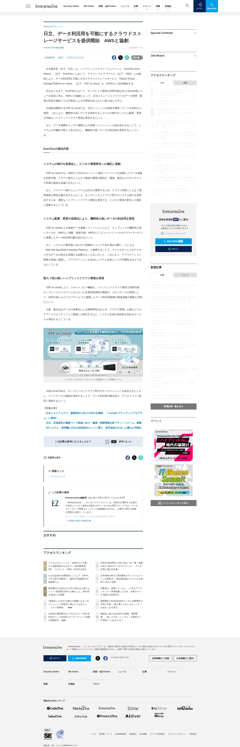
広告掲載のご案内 (185, 713)
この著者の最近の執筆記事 (78, 576)
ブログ (96, 739)
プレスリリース (57, 531)
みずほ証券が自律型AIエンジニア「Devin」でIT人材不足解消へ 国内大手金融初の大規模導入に (69, 633)
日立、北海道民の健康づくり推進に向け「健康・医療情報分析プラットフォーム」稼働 (93, 423)
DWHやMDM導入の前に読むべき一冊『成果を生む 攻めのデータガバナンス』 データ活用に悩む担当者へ (121, 621)
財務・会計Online (107, 6)
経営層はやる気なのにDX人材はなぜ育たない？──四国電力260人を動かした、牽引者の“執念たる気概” (69, 646)
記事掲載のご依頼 (160, 713)
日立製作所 (49, 58)
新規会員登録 (173, 241)
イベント (147, 6)
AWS (60, 58)
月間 (185, 83)
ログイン (173, 249)
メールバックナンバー (173, 233)
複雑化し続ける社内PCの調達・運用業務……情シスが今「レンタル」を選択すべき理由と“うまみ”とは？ (120, 672)
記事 (136, 6)
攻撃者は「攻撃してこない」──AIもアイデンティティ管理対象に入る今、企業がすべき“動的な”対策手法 (121, 646)
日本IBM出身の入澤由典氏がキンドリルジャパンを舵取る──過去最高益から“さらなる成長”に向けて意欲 (121, 633)
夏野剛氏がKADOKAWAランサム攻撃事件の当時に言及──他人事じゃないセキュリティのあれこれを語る (121, 659)
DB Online (89, 6)
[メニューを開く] (28, 6)
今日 (162, 83)
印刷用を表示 (51, 512)
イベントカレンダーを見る (173, 503)
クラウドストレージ (75, 58)
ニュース (125, 6)
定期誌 (168, 6)
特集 (158, 6)
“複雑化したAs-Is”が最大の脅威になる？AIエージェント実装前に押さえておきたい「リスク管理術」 (68, 659)
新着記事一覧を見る (173, 406)
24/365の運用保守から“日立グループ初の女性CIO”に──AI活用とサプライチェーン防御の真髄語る (69, 672)
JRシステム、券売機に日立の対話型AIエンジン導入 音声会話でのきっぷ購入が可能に (94, 427)
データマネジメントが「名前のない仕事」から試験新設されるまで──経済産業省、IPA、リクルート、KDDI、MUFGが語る (68, 621)
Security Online (71, 6)
